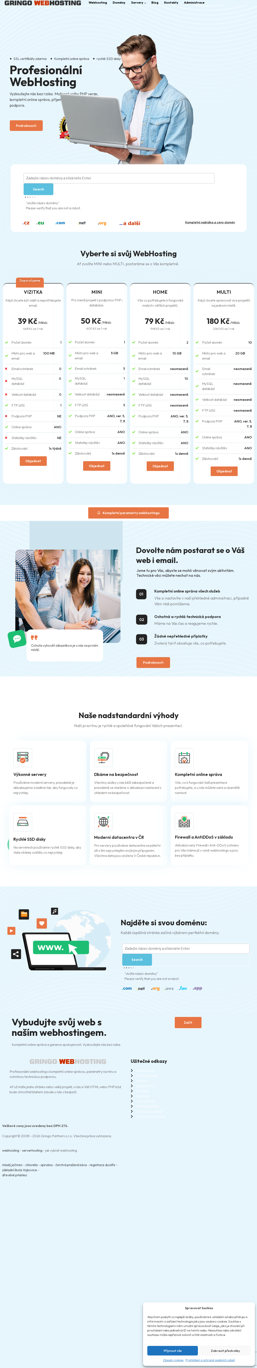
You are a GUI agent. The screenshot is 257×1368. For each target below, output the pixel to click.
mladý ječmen (12, 1166)
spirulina (47, 1166)
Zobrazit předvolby (225, 1351)
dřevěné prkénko (14, 1177)
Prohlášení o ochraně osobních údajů (210, 1360)
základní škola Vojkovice (19, 1172)
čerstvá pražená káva (71, 1166)
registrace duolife (102, 1166)
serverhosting (32, 1152)
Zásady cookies (173, 1360)
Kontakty (176, 2)
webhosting (10, 1152)
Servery (141, 2)
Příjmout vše (173, 1351)
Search (38, 190)
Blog (158, 2)
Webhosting (98, 2)
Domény (121, 2)
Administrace (200, 2)
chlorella (31, 1166)
